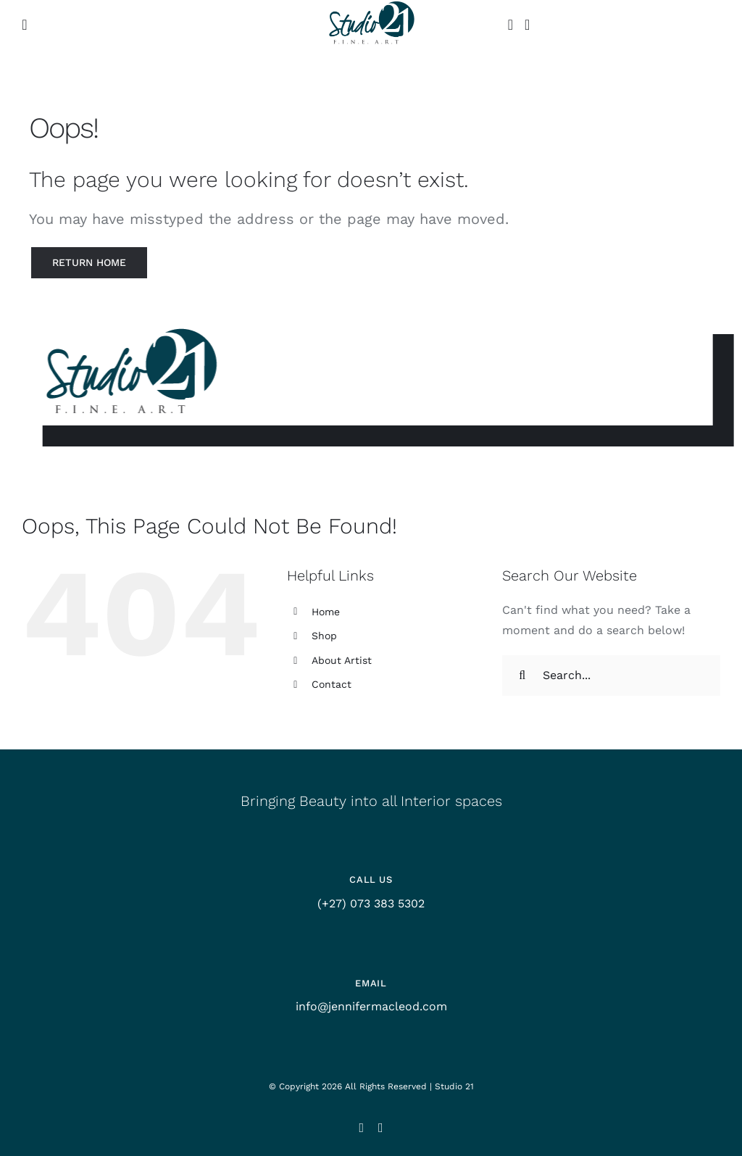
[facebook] (380, 1127)
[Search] (522, 675)
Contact (331, 684)
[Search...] (611, 675)
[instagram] (361, 1127)
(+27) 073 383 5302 (371, 903)
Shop (324, 635)
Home (326, 611)
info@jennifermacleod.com (371, 1006)
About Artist (342, 660)
